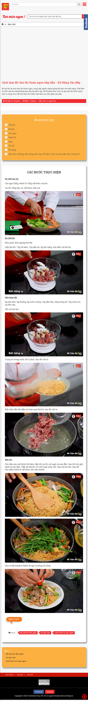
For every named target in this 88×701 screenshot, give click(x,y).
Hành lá (11, 137)
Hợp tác (20, 674)
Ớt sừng (11, 150)
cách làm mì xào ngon (64, 633)
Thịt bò (11, 125)
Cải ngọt (11, 133)
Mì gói (10, 129)
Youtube (50, 692)
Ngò (9, 141)
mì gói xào (45, 633)
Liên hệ (30, 674)
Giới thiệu (9, 674)
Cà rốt (10, 145)
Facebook (38, 692)
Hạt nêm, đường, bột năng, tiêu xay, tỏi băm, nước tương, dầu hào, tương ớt (43, 154)
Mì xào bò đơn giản (28, 633)
